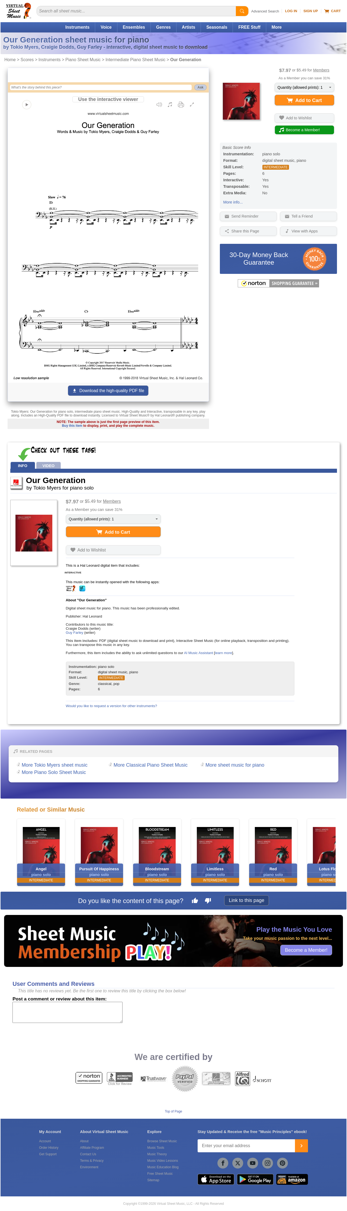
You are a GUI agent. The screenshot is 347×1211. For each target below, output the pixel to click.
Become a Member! (306, 950)
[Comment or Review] (67, 1012)
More (277, 27)
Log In (291, 11)
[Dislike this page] (208, 901)
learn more (223, 653)
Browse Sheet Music (162, 1141)
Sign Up (310, 11)
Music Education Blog (162, 1167)
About (84, 1141)
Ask (200, 87)
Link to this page (246, 900)
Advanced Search (265, 11)
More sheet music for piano (234, 765)
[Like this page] (194, 901)
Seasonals (216, 27)
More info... (233, 202)
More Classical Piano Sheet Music (151, 765)
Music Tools (155, 1148)
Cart (332, 11)
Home (10, 59)
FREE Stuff (249, 27)
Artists (188, 27)
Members (321, 70)
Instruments (77, 27)
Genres (163, 27)
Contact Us (88, 1154)
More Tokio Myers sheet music (55, 765)
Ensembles (134, 27)
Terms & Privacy (92, 1161)
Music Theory (157, 1154)
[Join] (301, 1145)
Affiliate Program (92, 1148)
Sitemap (153, 1180)
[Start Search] (242, 11)
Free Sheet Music (160, 1174)
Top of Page (173, 1111)
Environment (89, 1167)
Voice (106, 27)
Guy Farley (74, 633)
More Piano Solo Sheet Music (54, 772)
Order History (48, 1148)
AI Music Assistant (198, 653)
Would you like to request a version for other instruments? (111, 706)
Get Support (48, 1154)
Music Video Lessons (162, 1161)
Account (45, 1141)
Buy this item (72, 426)
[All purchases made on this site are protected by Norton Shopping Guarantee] (278, 286)
